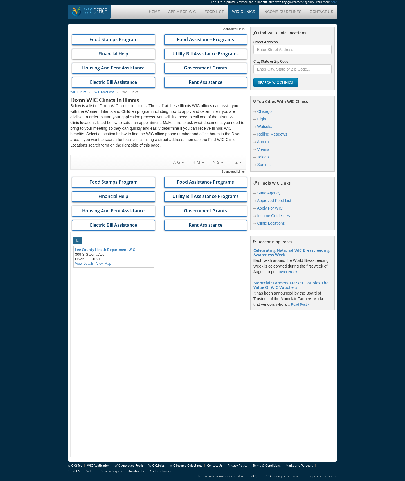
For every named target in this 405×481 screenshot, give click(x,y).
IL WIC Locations (102, 92)
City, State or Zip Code (270, 61)
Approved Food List (274, 200)
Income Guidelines (283, 11)
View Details (84, 264)
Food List (214, 11)
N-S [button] (218, 162)
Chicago (264, 111)
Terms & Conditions (267, 465)
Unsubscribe (136, 471)
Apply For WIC (182, 11)
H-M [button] (198, 162)
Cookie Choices (160, 471)
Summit (264, 164)
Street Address (265, 42)
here (334, 2)
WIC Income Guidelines (186, 465)
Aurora (263, 142)
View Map (103, 264)
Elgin (261, 119)
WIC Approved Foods (129, 465)
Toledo (263, 157)
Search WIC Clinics (275, 82)
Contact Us (321, 11)
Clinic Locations (271, 223)
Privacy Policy (238, 465)
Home (154, 11)
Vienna (263, 149)
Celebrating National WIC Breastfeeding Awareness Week (291, 252)
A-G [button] (178, 162)
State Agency (269, 193)
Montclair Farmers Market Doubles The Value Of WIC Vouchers (290, 285)
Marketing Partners (299, 465)
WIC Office (75, 465)
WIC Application (98, 465)
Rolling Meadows (272, 134)
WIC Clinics (243, 11)
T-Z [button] (237, 162)
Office (95, 11)
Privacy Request (111, 471)
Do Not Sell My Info (81, 471)
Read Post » (288, 272)
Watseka (265, 126)
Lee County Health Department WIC (105, 249)
